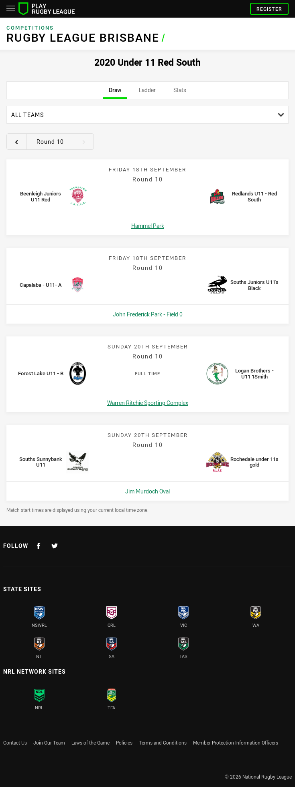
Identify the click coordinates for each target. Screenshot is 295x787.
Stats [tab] (180, 92)
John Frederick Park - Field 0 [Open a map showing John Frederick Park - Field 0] (148, 314)
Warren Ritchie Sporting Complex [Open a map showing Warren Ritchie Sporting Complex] (147, 403)
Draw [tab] (115, 92)
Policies (124, 742)
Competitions (30, 27)
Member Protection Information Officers (235, 742)
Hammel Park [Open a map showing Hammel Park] (147, 225)
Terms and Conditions (163, 742)
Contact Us (15, 742)
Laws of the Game (90, 742)
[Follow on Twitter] (54, 546)
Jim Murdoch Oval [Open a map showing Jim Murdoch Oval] (147, 491)
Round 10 (50, 141)
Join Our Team (49, 742)
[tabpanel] (147, 309)
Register (269, 9)
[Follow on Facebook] (38, 546)
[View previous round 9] (16, 141)
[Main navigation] (10, 9)
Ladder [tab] (147, 92)
